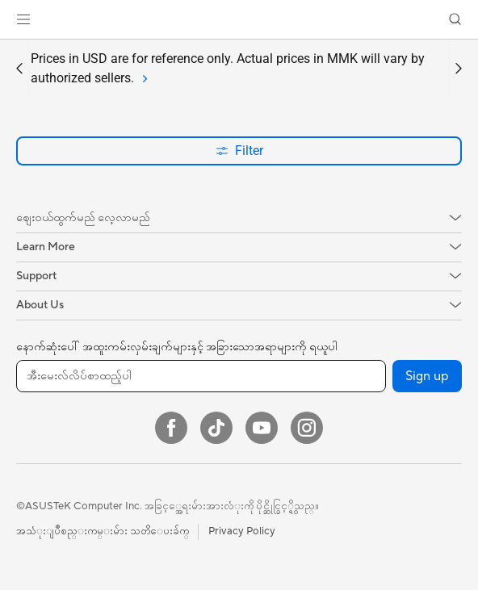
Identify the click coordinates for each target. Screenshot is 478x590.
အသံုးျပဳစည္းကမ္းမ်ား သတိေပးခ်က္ (102, 531)
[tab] (143, 78)
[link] (239, 20)
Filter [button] (239, 150)
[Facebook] (171, 428)
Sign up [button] (427, 376)
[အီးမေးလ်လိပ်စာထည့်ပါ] (201, 376)
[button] (23, 19)
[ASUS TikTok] (216, 428)
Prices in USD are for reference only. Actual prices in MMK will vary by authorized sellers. (228, 69)
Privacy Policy (241, 531)
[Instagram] (307, 428)
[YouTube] (261, 428)
